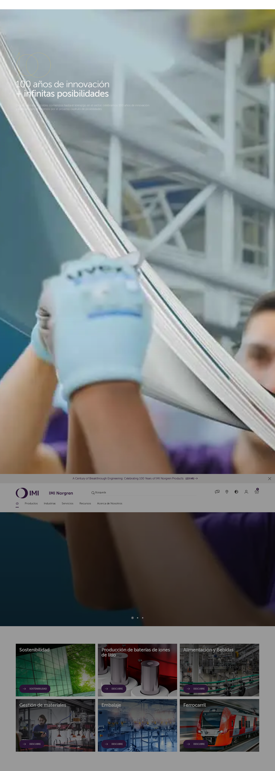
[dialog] (137, 385)
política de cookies (100, 394)
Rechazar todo (185, 385)
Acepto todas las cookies (148, 385)
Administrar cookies (219, 385)
